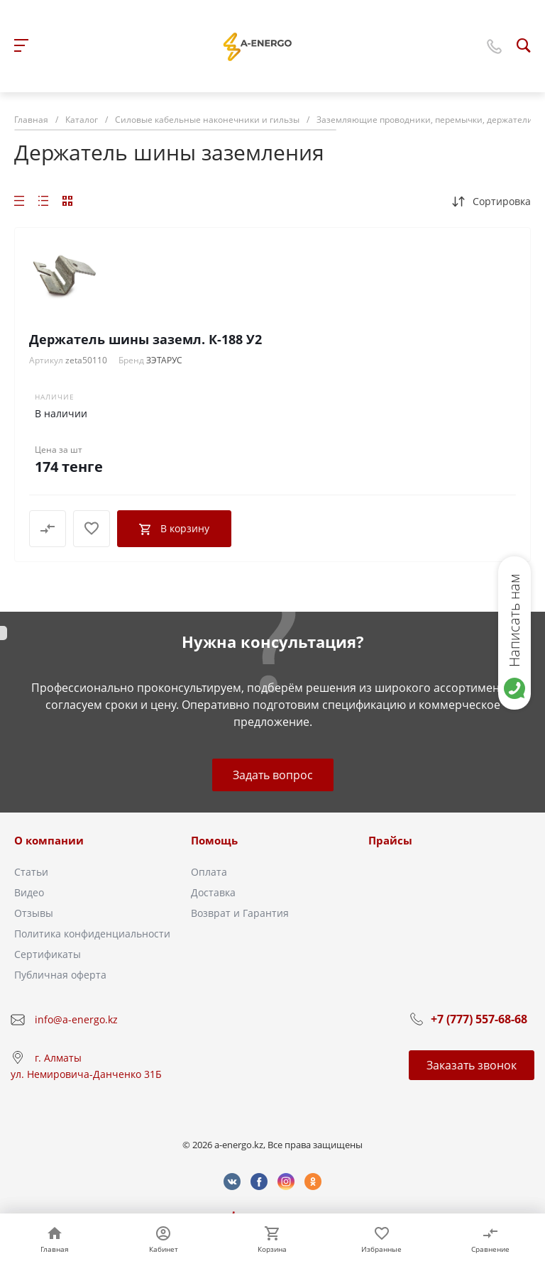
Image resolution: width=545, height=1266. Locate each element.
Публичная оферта (60, 974)
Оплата (209, 872)
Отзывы (33, 913)
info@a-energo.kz (76, 1019)
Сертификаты (47, 954)
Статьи (31, 872)
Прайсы (390, 840)
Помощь (214, 840)
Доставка (213, 892)
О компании (49, 840)
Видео (29, 892)
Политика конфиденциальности (92, 933)
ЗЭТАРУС (164, 360)
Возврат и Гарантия (240, 913)
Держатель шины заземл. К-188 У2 (145, 339)
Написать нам (514, 620)
